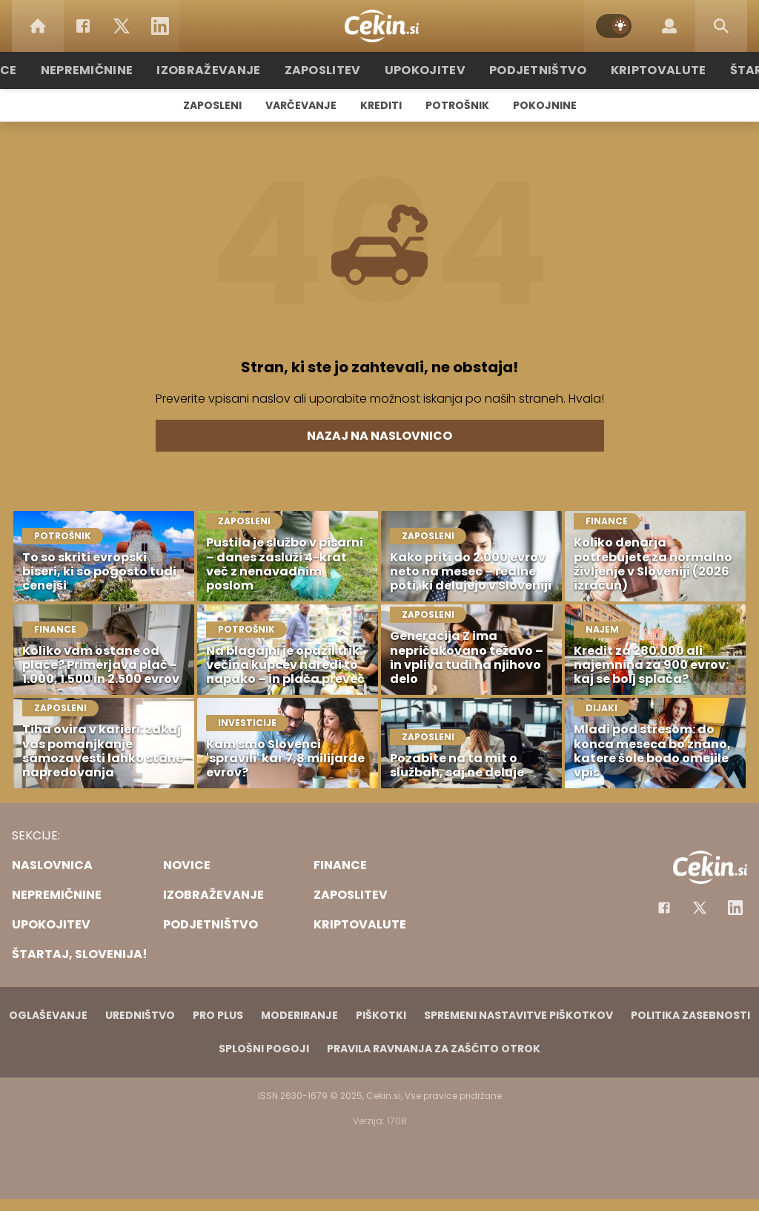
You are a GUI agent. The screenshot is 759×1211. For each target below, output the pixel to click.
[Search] (721, 26)
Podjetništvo (529, 70)
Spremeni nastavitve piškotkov (518, 1015)
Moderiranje (299, 1015)
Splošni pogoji (264, 1048)
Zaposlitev (330, 70)
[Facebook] (83, 26)
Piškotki (381, 1015)
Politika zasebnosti (690, 1015)
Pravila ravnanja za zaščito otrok (433, 1048)
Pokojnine (545, 105)
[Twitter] (121, 26)
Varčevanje (301, 105)
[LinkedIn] (160, 26)
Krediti (381, 105)
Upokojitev (425, 70)
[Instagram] (735, 908)
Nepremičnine (112, 70)
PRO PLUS (218, 1015)
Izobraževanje (225, 70)
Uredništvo (140, 1015)
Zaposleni (212, 105)
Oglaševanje (48, 1015)
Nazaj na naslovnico (379, 435)
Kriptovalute (640, 70)
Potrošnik (457, 105)
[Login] (669, 26)
